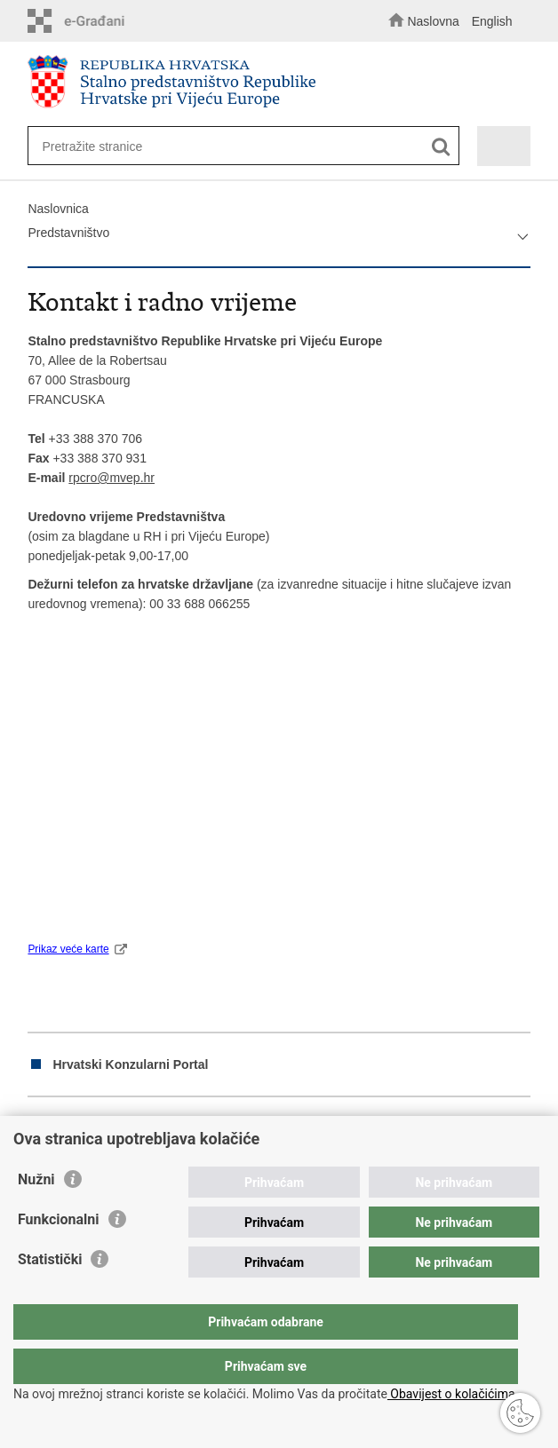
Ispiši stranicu (37, 1127)
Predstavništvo (68, 233)
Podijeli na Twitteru (113, 1127)
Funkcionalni (59, 1254)
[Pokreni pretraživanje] (441, 147)
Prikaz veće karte (68, 949)
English (492, 21)
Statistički (50, 1294)
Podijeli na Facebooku (75, 1127)
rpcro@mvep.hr (111, 478)
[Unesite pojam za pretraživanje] (230, 146)
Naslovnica (58, 209)
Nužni (36, 1215)
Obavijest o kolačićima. (452, 1394)
